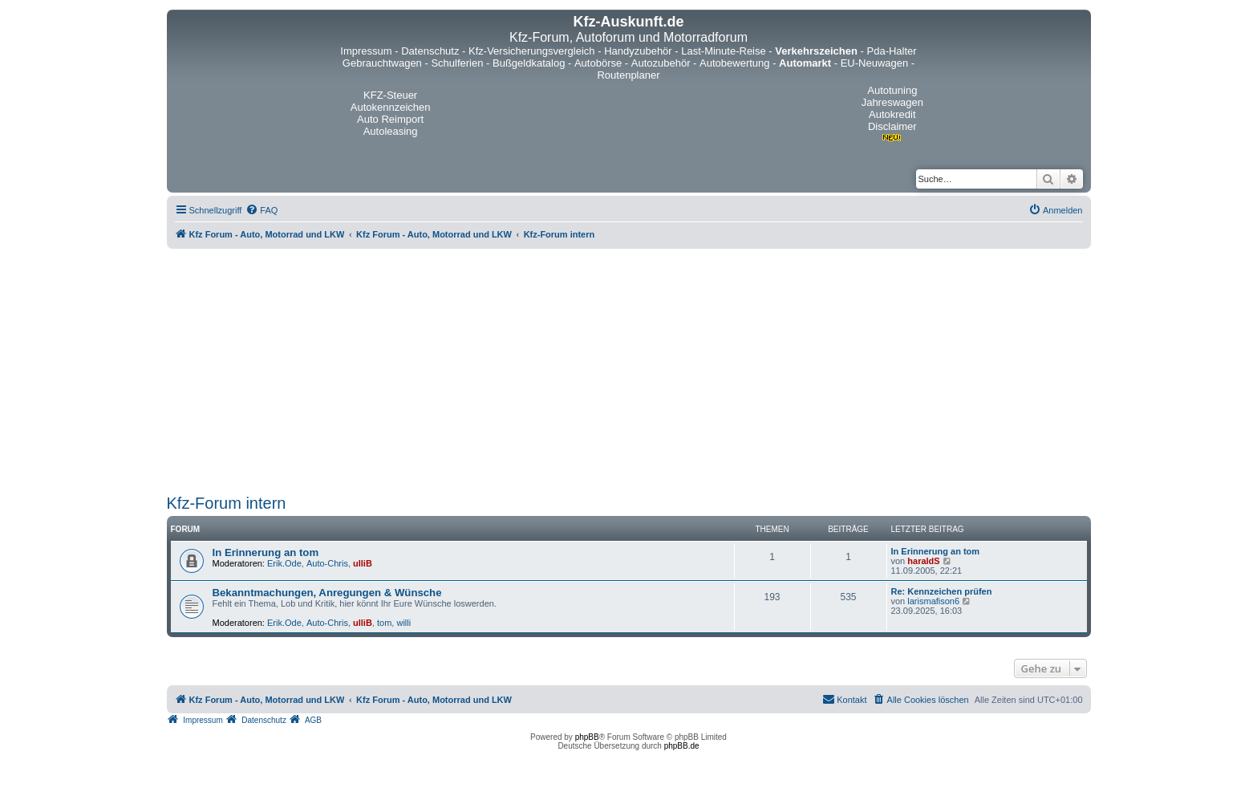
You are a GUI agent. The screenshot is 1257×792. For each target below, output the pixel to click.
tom (384, 623)
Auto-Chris (327, 563)
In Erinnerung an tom (266, 552)
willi (403, 623)
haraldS (923, 561)
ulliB (362, 563)
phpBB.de (681, 745)
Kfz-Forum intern (226, 503)
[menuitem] (261, 210)
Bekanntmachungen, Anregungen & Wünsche (327, 593)
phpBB (587, 737)
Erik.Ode (284, 563)
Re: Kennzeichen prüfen (941, 591)
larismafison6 (933, 601)
